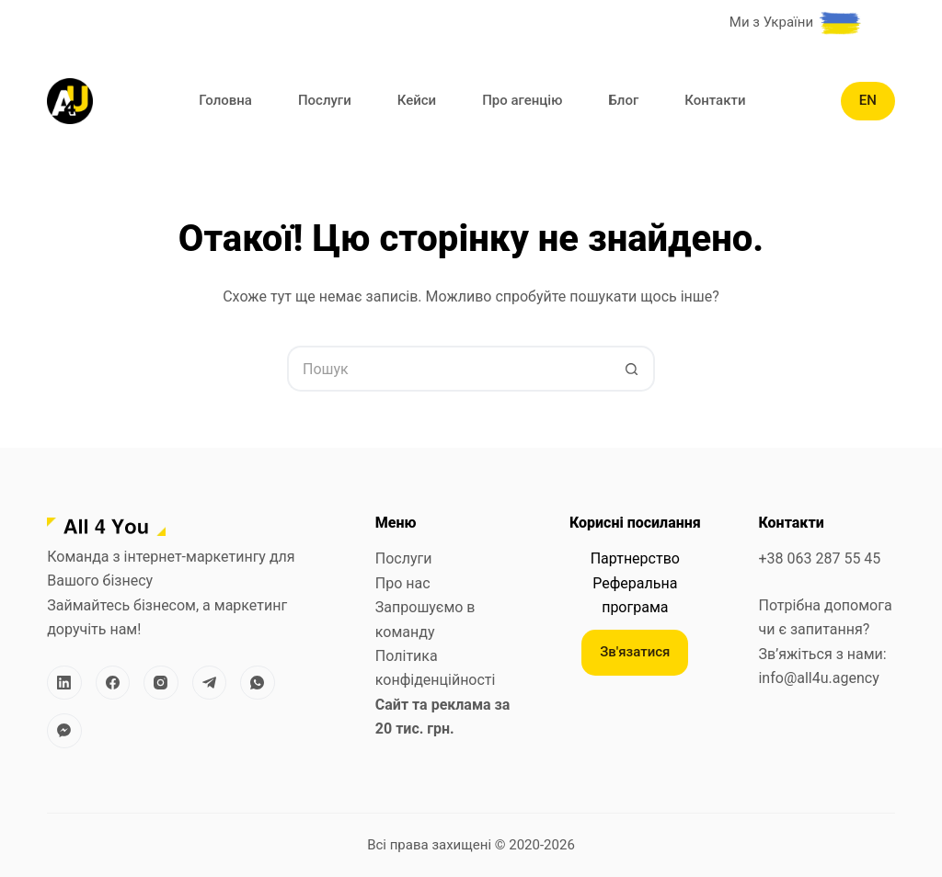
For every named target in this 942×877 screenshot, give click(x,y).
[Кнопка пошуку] (632, 369)
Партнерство (635, 558)
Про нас (403, 583)
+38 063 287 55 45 (819, 558)
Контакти (714, 100)
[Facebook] (113, 683)
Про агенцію (522, 100)
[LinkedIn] (64, 683)
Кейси (416, 100)
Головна (225, 100)
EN (868, 100)
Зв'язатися (635, 652)
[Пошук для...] (448, 369)
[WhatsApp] (257, 683)
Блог (623, 100)
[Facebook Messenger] (64, 730)
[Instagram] (161, 683)
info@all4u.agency (818, 678)
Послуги (324, 100)
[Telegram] (209, 683)
